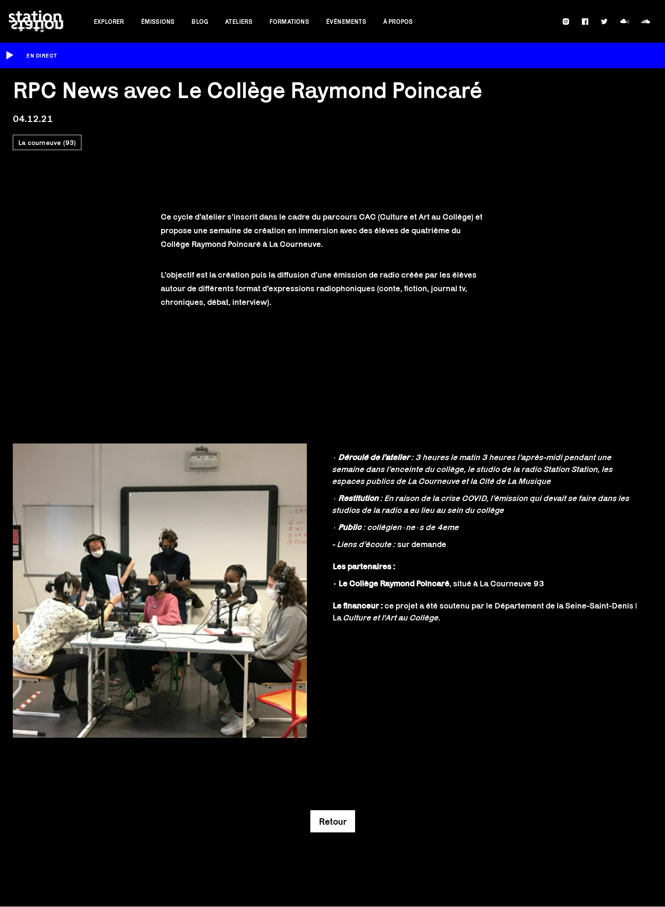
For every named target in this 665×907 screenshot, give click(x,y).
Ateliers (238, 21)
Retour (333, 821)
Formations (289, 21)
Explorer (109, 21)
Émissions (158, 21)
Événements (346, 21)
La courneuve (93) (47, 142)
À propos (398, 21)
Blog (199, 21)
